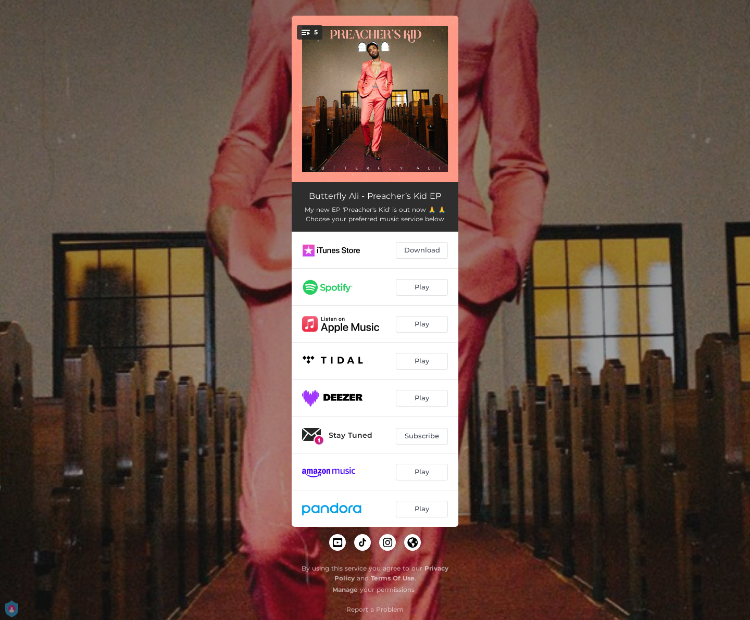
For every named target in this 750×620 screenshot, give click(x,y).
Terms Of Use (393, 578)
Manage (345, 589)
